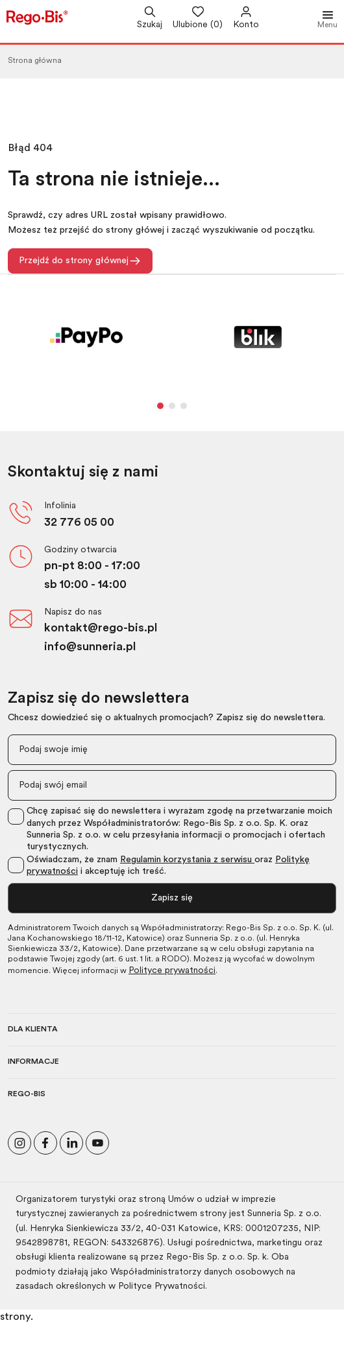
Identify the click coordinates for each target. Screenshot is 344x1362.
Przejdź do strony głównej (80, 261)
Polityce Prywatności (161, 1286)
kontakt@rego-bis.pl (100, 628)
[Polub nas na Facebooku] (45, 1141)
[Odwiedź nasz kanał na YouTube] (97, 1141)
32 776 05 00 (79, 523)
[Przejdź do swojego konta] (241, 18)
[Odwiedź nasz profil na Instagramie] (19, 1141)
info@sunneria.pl (90, 647)
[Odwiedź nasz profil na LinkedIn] (71, 1141)
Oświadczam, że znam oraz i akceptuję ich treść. (168, 865)
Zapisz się (172, 898)
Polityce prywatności (172, 971)
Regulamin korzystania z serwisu (187, 860)
